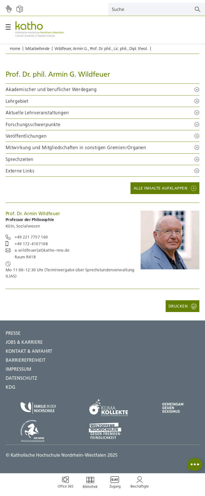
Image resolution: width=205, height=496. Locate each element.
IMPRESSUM (18, 369)
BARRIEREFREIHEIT (26, 360)
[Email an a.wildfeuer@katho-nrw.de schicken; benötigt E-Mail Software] (37, 250)
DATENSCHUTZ (21, 378)
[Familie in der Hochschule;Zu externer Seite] (38, 408)
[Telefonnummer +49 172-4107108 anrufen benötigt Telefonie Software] (27, 243)
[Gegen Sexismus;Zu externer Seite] (173, 407)
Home (15, 48)
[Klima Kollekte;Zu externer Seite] (108, 408)
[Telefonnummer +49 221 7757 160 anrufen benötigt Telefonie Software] (27, 237)
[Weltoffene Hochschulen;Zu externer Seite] (108, 431)
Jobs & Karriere (24, 342)
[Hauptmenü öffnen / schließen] (8, 26)
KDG (10, 387)
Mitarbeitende (37, 48)
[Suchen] (197, 9)
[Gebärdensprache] (9, 9)
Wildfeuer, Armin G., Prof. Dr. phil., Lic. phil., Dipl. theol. (101, 48)
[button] (102, 89)
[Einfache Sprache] (20, 9)
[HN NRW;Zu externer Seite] (38, 431)
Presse (13, 333)
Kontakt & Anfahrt (29, 351)
